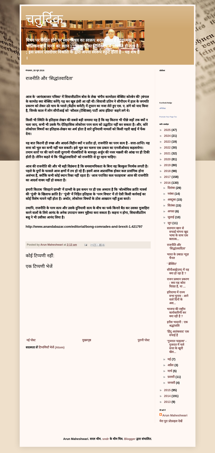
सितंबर (172, 205)
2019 (167, 165)
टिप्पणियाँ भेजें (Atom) (52, 347)
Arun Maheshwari (175, 415)
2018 (167, 171)
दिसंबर (172, 187)
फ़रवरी (171, 377)
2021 (167, 153)
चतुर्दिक (44, 20)
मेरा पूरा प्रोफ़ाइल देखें (170, 421)
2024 (167, 135)
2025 (167, 130)
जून (170, 223)
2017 (167, 176)
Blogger (130, 439)
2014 (167, 396)
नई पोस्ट (31, 340)
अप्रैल (171, 365)
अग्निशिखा (162, 108)
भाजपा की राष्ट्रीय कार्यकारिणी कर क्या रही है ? (176, 312)
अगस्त (171, 211)
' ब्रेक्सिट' (172, 263)
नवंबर (171, 193)
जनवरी (172, 382)
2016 (167, 182)
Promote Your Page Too (168, 117)
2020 (167, 159)
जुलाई (171, 217)
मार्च (170, 371)
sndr (105, 439)
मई (170, 359)
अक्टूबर (172, 199)
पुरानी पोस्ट (144, 340)
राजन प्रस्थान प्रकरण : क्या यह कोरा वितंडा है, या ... (178, 283)
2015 (167, 390)
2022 (167, 147)
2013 (167, 401)
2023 (167, 141)
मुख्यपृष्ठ (86, 340)
